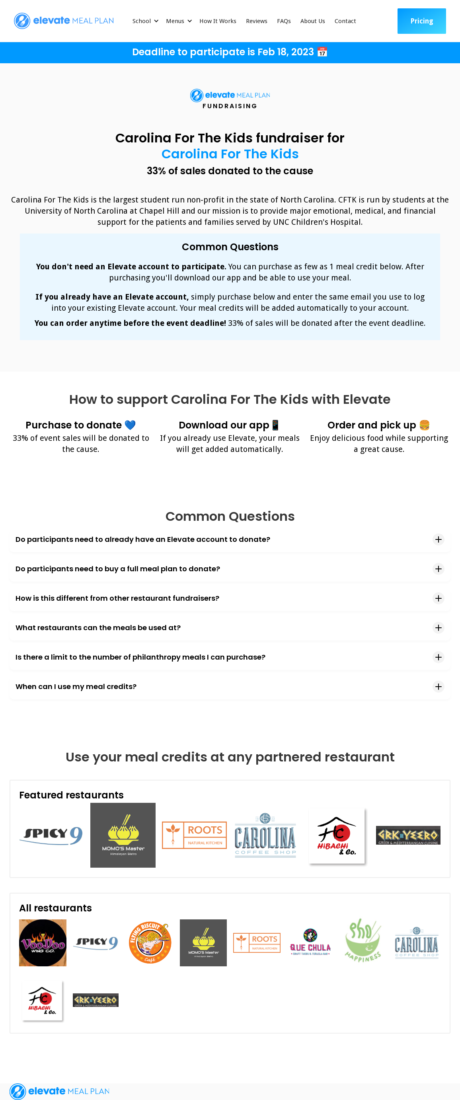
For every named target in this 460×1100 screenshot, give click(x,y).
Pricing (421, 21)
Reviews (256, 21)
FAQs (284, 21)
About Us (312, 21)
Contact (345, 21)
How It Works (217, 21)
